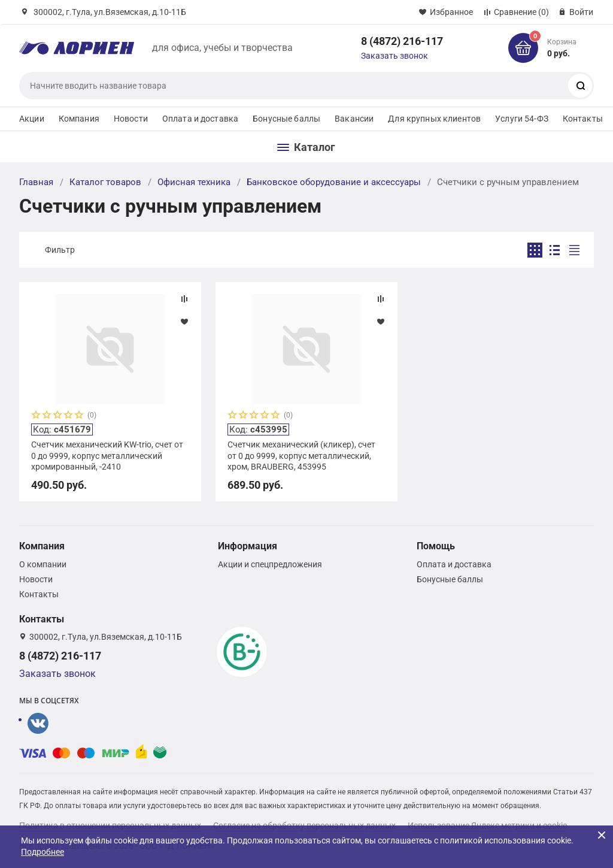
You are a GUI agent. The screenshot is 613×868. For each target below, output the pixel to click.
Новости (131, 118)
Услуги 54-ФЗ (521, 118)
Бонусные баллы (286, 118)
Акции (31, 118)
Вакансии (354, 118)
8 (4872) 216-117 (402, 41)
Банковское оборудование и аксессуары (334, 182)
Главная (36, 182)
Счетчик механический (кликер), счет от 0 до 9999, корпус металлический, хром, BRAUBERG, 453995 (301, 455)
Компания (79, 118)
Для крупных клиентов (434, 118)
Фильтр (60, 250)
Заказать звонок (394, 56)
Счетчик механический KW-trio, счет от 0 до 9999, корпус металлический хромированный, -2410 (107, 455)
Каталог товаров (105, 182)
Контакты (583, 118)
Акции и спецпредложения (270, 564)
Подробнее (42, 852)
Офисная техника (193, 182)
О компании (42, 564)
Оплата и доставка (200, 118)
